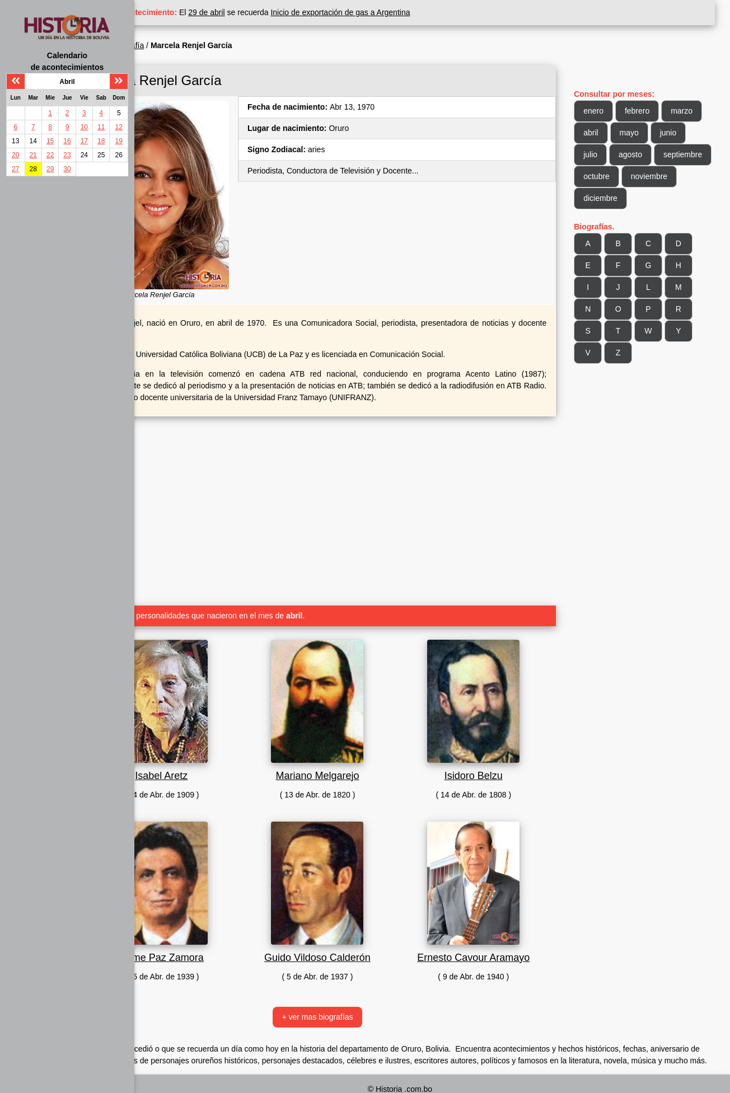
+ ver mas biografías (360, 993)
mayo (646, 132)
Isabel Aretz (221, 752)
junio (685, 132)
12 (119, 127)
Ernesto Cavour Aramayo (499, 934)
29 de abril (276, 12)
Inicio (161, 45)
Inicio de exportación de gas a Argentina (409, 12)
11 (101, 127)
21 (33, 155)
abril (608, 132)
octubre (674, 176)
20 (15, 155)
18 (101, 141)
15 (50, 141)
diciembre (675, 198)
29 (50, 169)
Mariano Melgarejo (360, 752)
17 (84, 141)
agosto (647, 154)
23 (67, 155)
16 (67, 141)
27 (15, 169)
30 (67, 169)
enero (611, 110)
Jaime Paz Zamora (221, 934)
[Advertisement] (360, 483)
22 (50, 155)
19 (119, 141)
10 (84, 127)
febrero (654, 110)
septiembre (620, 176)
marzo (699, 110)
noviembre (619, 198)
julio (608, 154)
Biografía (197, 45)
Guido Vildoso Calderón (360, 934)
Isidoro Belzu (499, 752)
